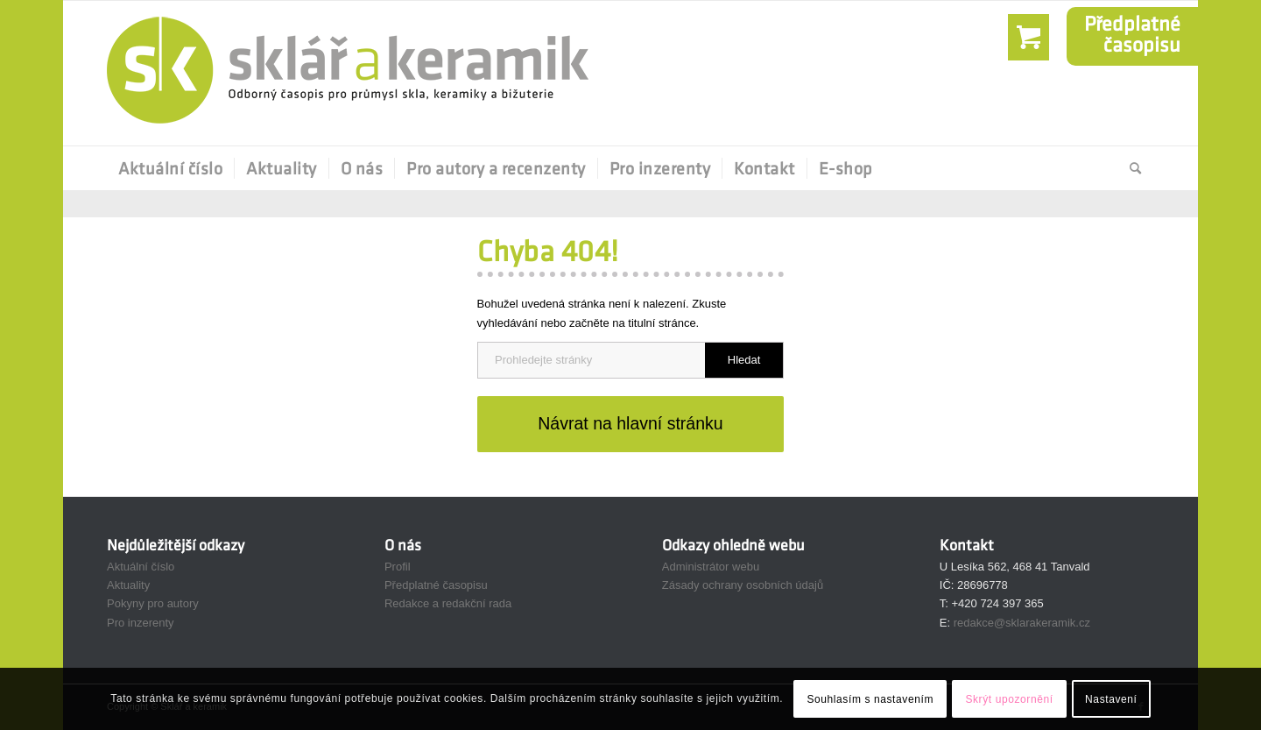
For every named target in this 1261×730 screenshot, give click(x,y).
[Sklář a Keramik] (347, 73)
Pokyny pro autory (153, 603)
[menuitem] (170, 168)
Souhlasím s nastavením (870, 699)
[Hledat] (1130, 168)
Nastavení (1111, 699)
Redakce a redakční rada (447, 603)
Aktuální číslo (140, 566)
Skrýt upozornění (1009, 699)
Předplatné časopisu (436, 585)
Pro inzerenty (140, 622)
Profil (397, 566)
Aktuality (128, 585)
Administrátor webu (710, 566)
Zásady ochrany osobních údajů (742, 585)
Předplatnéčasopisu (1132, 34)
